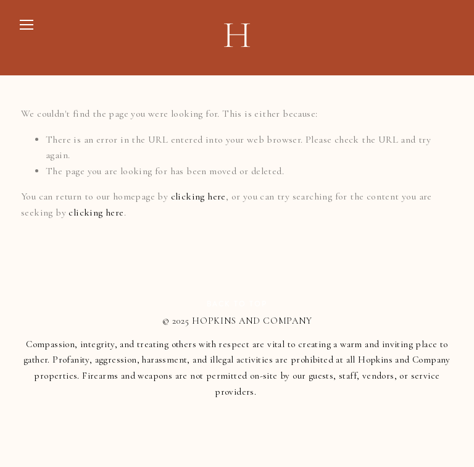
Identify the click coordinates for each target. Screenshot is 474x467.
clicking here (198, 196)
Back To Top (237, 304)
